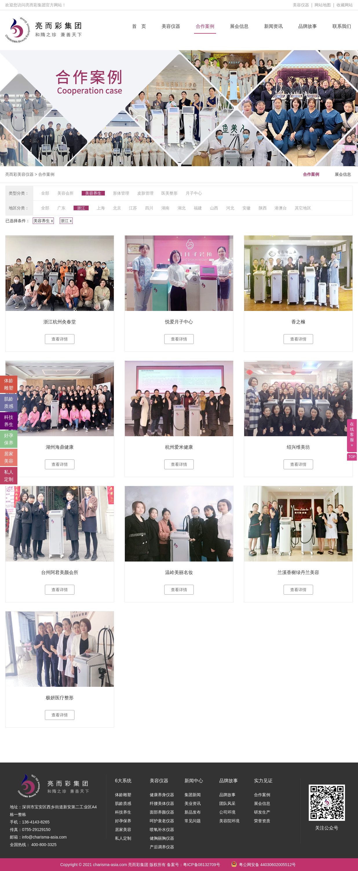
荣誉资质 (262, 821)
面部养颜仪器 (162, 812)
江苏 (133, 208)
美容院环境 (229, 821)
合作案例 (205, 26)
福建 (198, 208)
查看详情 (60, 339)
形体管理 (121, 193)
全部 (45, 193)
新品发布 (193, 812)
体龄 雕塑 (8, 384)
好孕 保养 (8, 439)
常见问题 (193, 821)
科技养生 (123, 812)
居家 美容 (8, 457)
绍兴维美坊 (298, 447)
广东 (61, 208)
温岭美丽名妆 (179, 572)
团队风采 (227, 803)
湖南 (165, 208)
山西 (214, 208)
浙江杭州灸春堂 (59, 321)
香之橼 (298, 321)
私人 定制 (8, 476)
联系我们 (342, 26)
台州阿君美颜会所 (59, 572)
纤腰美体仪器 (162, 803)
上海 (101, 208)
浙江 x (66, 220)
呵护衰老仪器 (162, 821)
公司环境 (227, 812)
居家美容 (123, 829)
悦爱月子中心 (179, 321)
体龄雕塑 (123, 794)
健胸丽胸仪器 (162, 838)
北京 (117, 208)
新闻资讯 (273, 26)
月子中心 (194, 193)
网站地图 (323, 5)
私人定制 (123, 838)
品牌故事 (307, 26)
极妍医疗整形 (60, 697)
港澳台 (281, 208)
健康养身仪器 (162, 794)
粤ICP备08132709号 (201, 864)
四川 (149, 208)
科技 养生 (8, 421)
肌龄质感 (123, 803)
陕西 (263, 208)
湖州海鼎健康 (60, 447)
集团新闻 (193, 794)
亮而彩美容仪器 (19, 174)
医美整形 (169, 193)
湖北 (182, 208)
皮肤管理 (145, 193)
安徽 (246, 208)
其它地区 (303, 208)
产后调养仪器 (162, 847)
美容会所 (65, 193)
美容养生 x (43, 220)
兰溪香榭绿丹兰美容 (298, 572)
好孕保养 (123, 821)
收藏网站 (345, 5)
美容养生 (93, 193)
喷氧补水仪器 (162, 829)
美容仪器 (301, 5)
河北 (230, 208)
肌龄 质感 (8, 402)
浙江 (81, 208)
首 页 (139, 26)
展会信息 (239, 26)
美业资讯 (193, 803)
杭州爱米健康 (179, 447)
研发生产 (262, 812)
